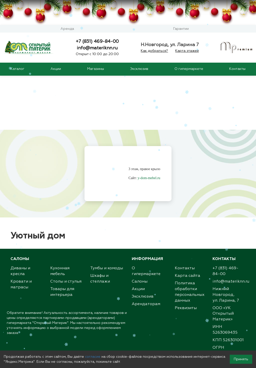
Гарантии (181, 29)
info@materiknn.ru (97, 48)
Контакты (237, 69)
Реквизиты (186, 255)
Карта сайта (187, 222)
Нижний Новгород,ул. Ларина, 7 (225, 241)
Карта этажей (187, 51)
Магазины (95, 69)
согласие (92, 356)
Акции (55, 69)
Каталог (17, 69)
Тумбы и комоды (106, 215)
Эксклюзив (139, 69)
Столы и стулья (66, 228)
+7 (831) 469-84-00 (97, 41)
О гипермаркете (188, 69)
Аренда (67, 29)
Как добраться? (154, 51)
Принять (241, 359)
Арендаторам (146, 251)
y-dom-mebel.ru (149, 124)
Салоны (140, 228)
